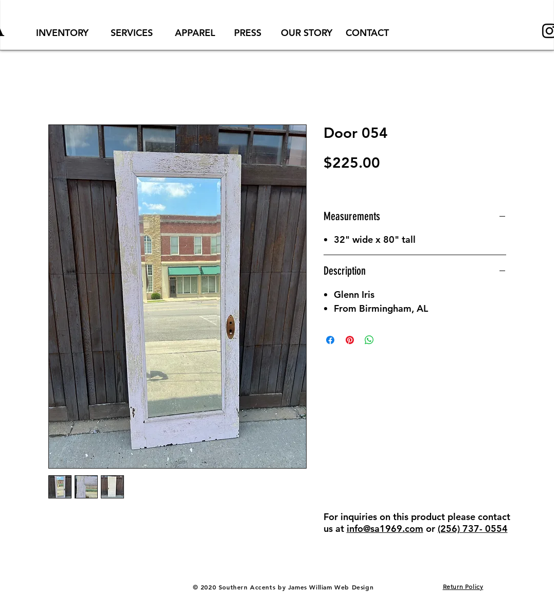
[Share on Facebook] (330, 340)
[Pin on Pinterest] (350, 340)
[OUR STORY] (306, 32)
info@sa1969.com (385, 528)
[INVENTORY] (62, 32)
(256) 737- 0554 (473, 528)
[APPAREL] (195, 32)
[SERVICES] (132, 32)
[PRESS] (248, 32)
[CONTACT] (367, 32)
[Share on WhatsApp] (369, 340)
